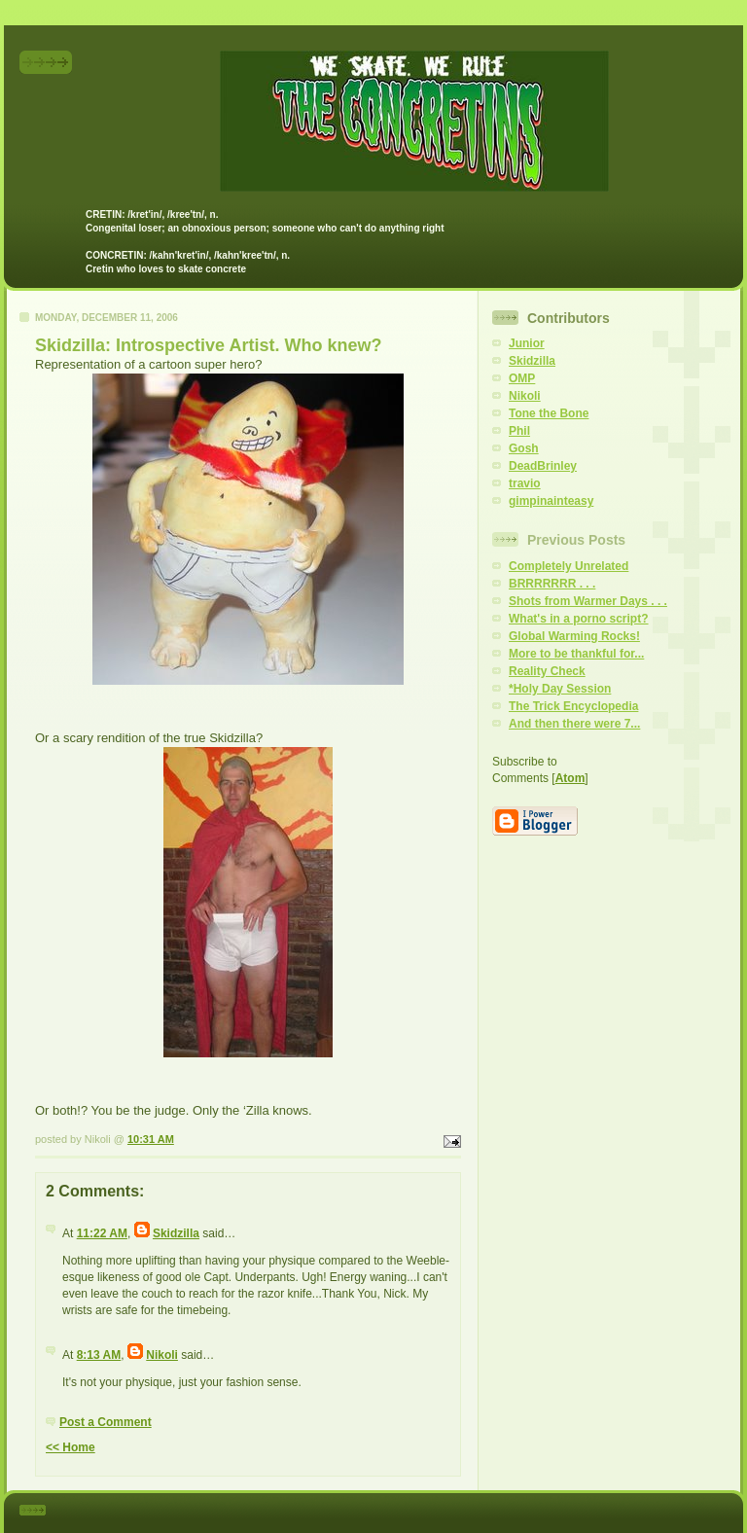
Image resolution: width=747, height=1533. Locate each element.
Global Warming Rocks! (574, 636)
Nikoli (162, 1355)
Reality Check (547, 671)
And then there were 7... (574, 724)
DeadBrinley (543, 466)
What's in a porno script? (579, 618)
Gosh (524, 448)
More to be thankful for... (576, 653)
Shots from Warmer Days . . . (588, 601)
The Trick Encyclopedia (573, 706)
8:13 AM (99, 1355)
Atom (570, 778)
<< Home (70, 1447)
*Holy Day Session (560, 688)
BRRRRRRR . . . (552, 583)
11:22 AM (102, 1233)
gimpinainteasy (551, 501)
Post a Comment (105, 1422)
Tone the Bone (548, 413)
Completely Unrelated (568, 566)
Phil (519, 431)
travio (525, 483)
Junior (527, 343)
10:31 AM (150, 1139)
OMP (522, 378)
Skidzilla (176, 1233)
